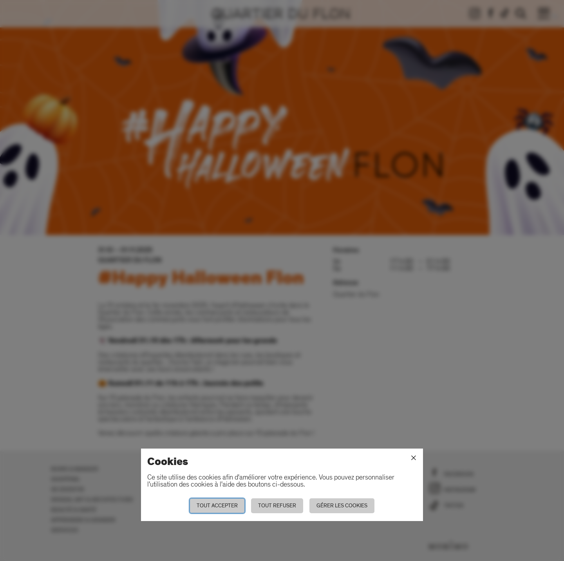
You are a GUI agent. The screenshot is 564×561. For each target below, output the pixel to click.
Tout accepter (217, 505)
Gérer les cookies (341, 505)
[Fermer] (414, 458)
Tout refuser (277, 505)
